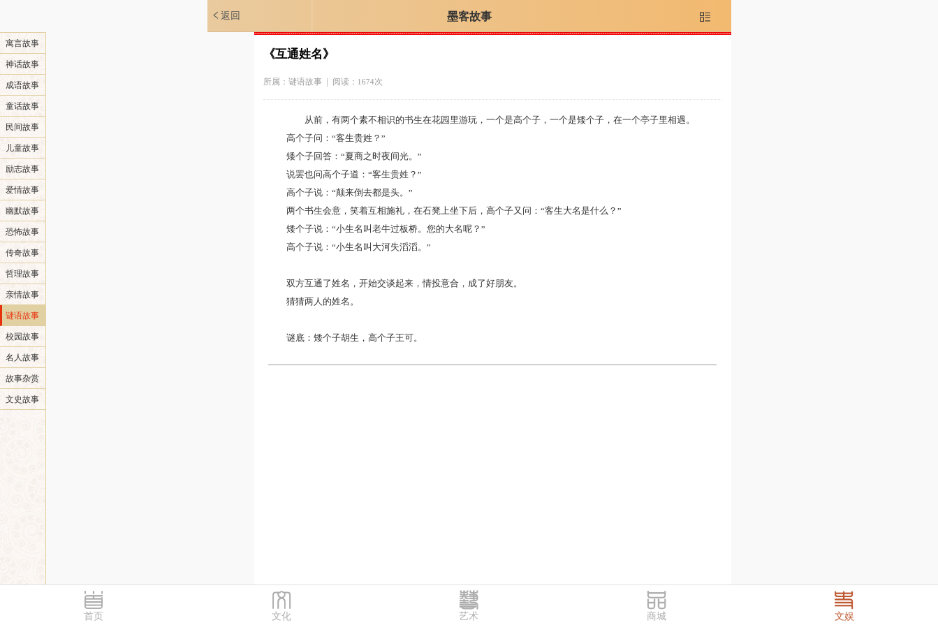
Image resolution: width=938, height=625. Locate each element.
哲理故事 (22, 274)
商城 (656, 616)
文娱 (844, 616)
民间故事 (22, 127)
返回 (225, 15)
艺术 (468, 616)
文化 (281, 616)
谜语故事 (22, 316)
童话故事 (22, 106)
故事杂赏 (22, 378)
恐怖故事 (22, 232)
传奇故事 (22, 253)
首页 (93, 616)
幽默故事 (22, 211)
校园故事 (22, 336)
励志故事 (22, 169)
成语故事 (22, 85)
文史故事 (22, 399)
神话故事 (22, 64)
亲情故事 (22, 295)
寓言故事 (22, 43)
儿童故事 (22, 148)
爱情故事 (22, 190)
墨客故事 (469, 16)
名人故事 (22, 357)
